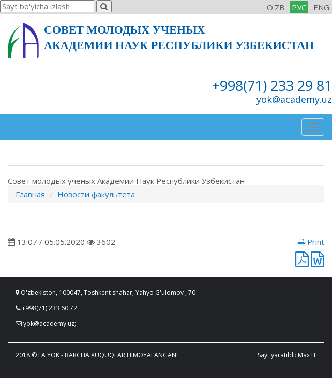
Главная (30, 194)
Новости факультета (96, 194)
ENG (321, 7)
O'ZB (275, 7)
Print (311, 242)
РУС (299, 7)
